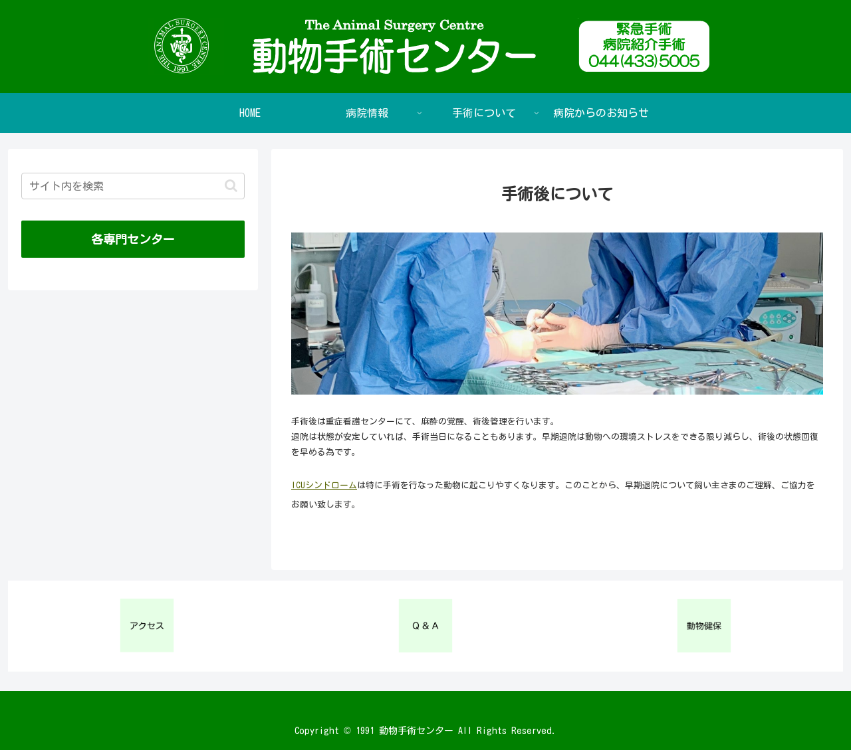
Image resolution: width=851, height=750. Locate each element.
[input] (133, 186)
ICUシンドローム (324, 485)
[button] (231, 185)
